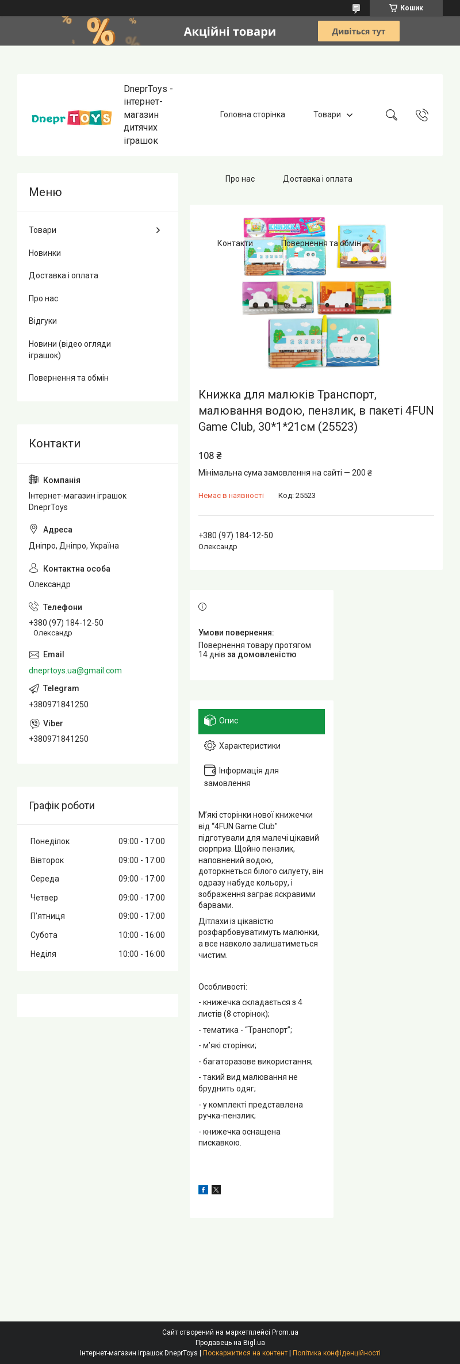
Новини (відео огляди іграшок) (70, 349)
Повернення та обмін (321, 243)
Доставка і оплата (317, 178)
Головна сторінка (252, 114)
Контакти (235, 243)
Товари (327, 114)
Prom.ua (285, 1332)
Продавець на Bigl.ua (230, 1343)
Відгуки (43, 320)
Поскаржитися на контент (245, 1353)
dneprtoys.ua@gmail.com (75, 670)
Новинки (45, 253)
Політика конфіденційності (337, 1353)
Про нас (240, 178)
